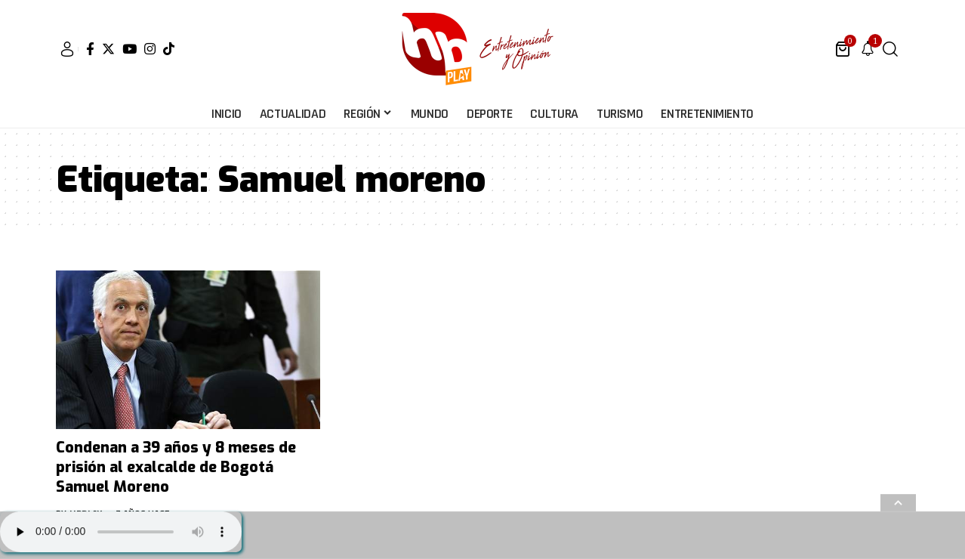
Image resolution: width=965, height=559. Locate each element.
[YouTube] (129, 48)
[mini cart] (843, 49)
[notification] (867, 49)
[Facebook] (90, 48)
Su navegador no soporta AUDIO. (121, 531)
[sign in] (67, 49)
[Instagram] (149, 48)
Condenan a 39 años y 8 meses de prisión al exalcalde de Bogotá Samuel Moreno (176, 467)
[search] (890, 49)
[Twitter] (108, 48)
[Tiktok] (168, 48)
